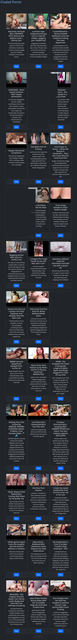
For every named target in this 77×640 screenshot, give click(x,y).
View (16, 66)
